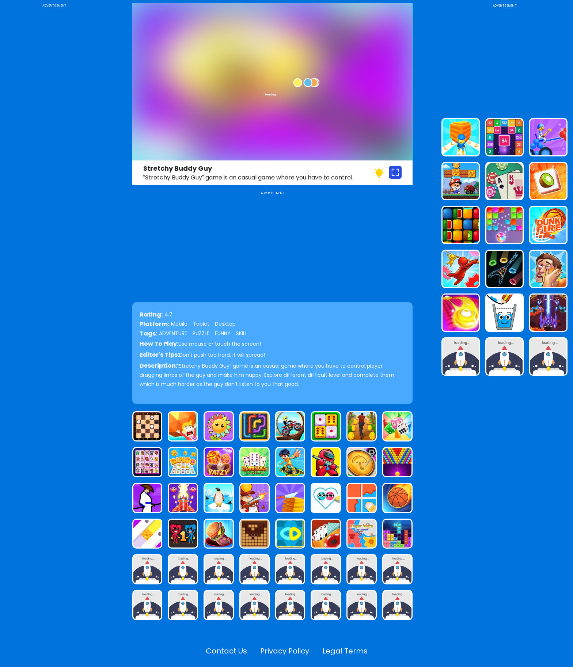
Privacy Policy (284, 651)
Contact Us (226, 651)
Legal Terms (345, 651)
